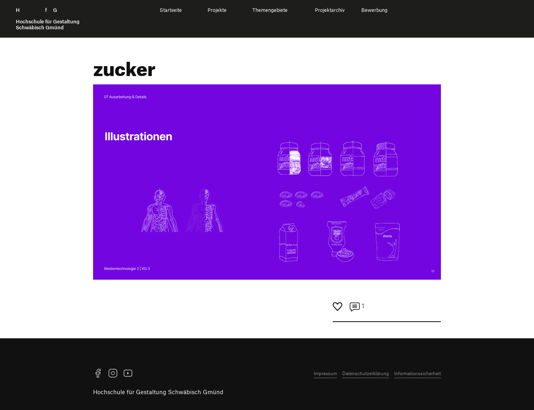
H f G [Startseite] (48, 19)
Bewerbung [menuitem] (374, 10)
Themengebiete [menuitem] (270, 10)
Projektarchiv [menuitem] (330, 10)
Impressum (325, 373)
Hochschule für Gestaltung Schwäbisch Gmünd (158, 391)
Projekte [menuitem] (217, 10)
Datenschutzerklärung (365, 373)
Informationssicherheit (417, 373)
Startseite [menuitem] (171, 10)
